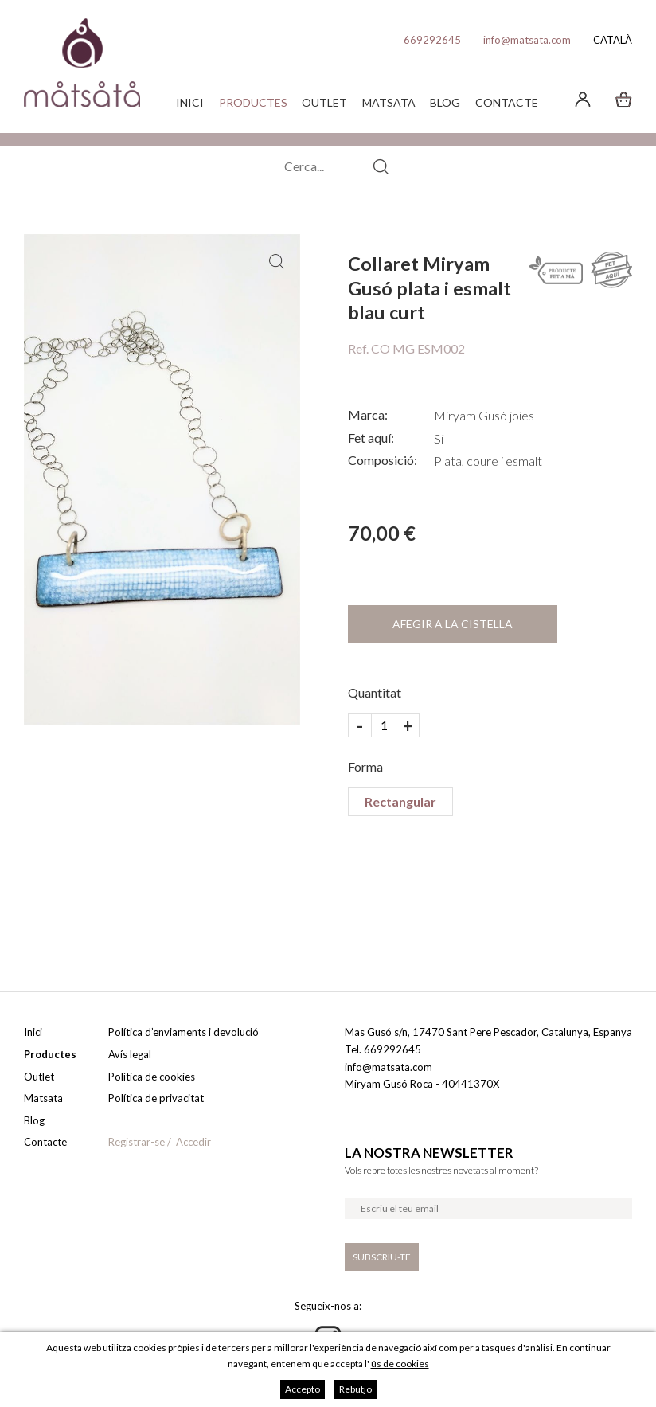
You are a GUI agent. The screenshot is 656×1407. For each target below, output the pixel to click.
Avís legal (129, 1054)
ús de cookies (400, 1364)
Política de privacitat (156, 1098)
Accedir (193, 1141)
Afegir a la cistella (452, 624)
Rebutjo (355, 1389)
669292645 (432, 39)
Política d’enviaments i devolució (183, 1032)
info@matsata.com (527, 39)
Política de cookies (151, 1076)
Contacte (506, 102)
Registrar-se (136, 1141)
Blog (445, 102)
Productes (253, 102)
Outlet (324, 102)
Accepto (302, 1389)
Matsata (389, 102)
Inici (190, 102)
